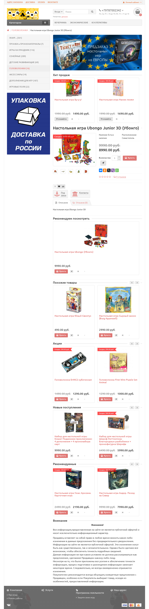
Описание (61, 202)
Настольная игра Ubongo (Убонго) (74, 251)
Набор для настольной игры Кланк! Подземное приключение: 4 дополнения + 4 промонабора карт (73, 440)
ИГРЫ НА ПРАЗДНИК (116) (22, 50)
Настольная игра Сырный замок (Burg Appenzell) (117, 317)
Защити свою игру (85, 597)
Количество (105, 157)
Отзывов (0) (80, 202)
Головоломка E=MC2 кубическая (73, 379)
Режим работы (15, 598)
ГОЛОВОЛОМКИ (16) (19, 68)
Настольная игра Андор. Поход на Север (117, 494)
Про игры (12, 594)
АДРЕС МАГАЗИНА (15, 2)
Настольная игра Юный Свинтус (73, 315)
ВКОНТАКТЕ (53, 2)
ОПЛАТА (41, 2)
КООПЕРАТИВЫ (99, 22)
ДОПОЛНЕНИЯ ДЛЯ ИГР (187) (23, 80)
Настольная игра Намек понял (116, 99)
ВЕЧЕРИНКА (60, 22)
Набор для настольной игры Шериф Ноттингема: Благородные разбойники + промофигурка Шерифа (115, 440)
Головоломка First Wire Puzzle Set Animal (118, 381)
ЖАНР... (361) (15, 37)
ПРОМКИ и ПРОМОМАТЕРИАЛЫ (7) (26, 44)
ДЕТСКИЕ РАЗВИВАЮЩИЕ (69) (24, 62)
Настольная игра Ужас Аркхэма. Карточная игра (73, 494)
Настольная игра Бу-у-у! (68, 99)
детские (65, 16)
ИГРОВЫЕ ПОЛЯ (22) (19, 86)
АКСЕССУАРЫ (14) (18, 74)
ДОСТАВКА (30, 2)
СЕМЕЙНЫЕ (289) (17, 56)
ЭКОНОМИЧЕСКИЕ (79, 22)
